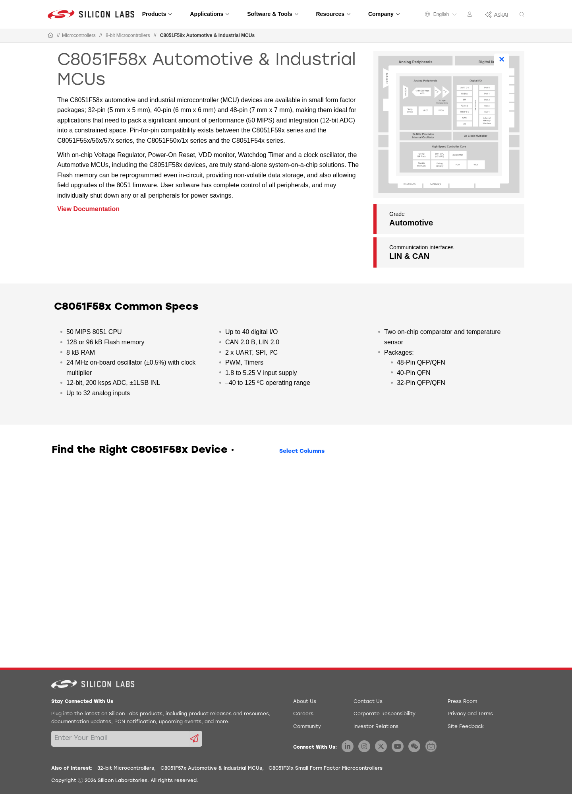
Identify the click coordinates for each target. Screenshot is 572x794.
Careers (303, 714)
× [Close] (501, 59)
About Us (304, 701)
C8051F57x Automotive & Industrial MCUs (211, 768)
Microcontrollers (79, 35)
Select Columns (302, 451)
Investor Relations (376, 726)
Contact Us (368, 701)
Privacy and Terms (470, 714)
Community (307, 726)
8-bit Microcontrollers (128, 35)
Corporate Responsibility (384, 714)
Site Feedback (466, 726)
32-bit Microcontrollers (125, 768)
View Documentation (88, 209)
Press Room (462, 701)
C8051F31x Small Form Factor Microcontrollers (326, 768)
